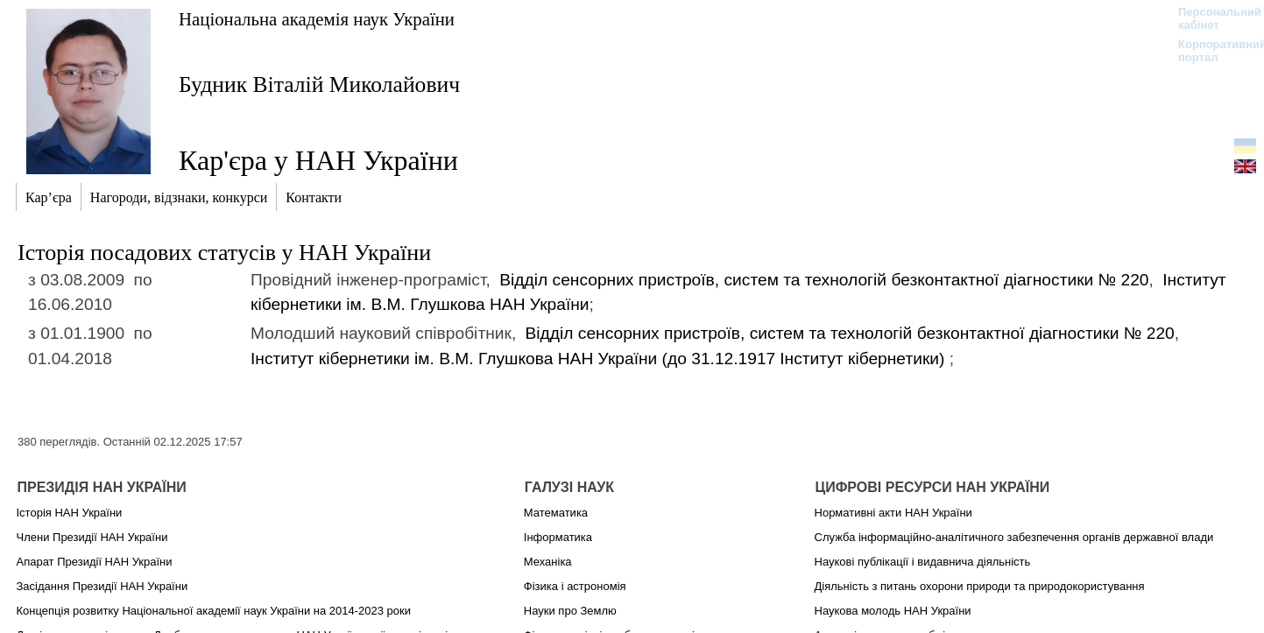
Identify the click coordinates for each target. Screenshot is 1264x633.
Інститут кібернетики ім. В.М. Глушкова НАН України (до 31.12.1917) (600, 358)
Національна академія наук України (317, 19)
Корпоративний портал (1211, 51)
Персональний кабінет (1211, 18)
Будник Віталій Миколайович (319, 84)
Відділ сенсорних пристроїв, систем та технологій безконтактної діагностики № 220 (823, 280)
